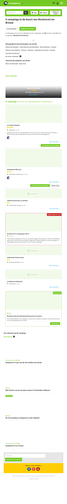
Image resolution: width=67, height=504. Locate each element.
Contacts (52, 498)
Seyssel (52, 50)
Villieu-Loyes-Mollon (13, 50)
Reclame (46, 498)
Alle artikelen (9, 341)
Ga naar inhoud (65, 1)
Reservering (55, 190)
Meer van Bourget (12, 63)
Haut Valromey (45, 47)
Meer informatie (54, 146)
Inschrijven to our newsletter (13, 482)
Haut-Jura (22, 63)
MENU (61, 3)
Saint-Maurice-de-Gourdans (29, 47)
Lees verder (55, 328)
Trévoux (23, 50)
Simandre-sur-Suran (42, 50)
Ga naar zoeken (66, 1)
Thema (43, 13)
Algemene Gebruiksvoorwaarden (34, 498)
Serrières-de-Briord (12, 53)
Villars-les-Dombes (12, 47)
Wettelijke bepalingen (18, 498)
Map (34, 13)
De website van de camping (50, 150)
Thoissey (30, 50)
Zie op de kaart (11, 29)
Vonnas (53, 47)
